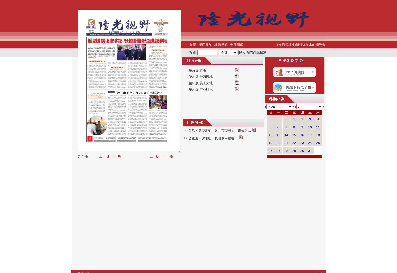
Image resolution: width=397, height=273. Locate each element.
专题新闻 (236, 45)
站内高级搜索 (256, 52)
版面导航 (205, 45)
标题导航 (221, 45)
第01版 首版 (197, 70)
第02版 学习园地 (201, 77)
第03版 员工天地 (201, 83)
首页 (193, 45)
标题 (192, 52)
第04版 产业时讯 (201, 89)
